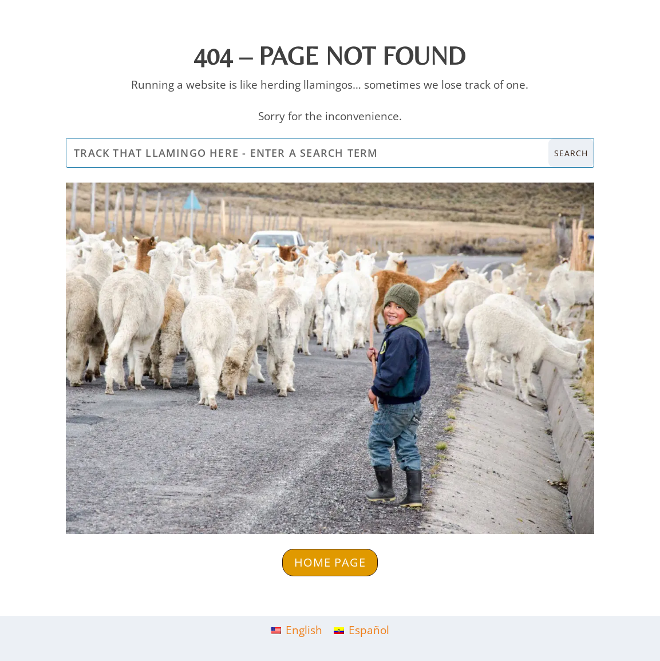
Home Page (330, 562)
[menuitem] (296, 630)
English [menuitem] (304, 630)
